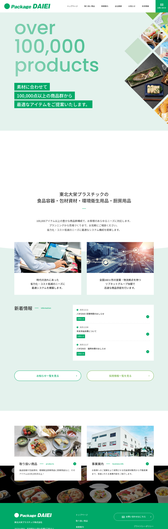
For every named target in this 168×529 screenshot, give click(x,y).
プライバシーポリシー (144, 488)
